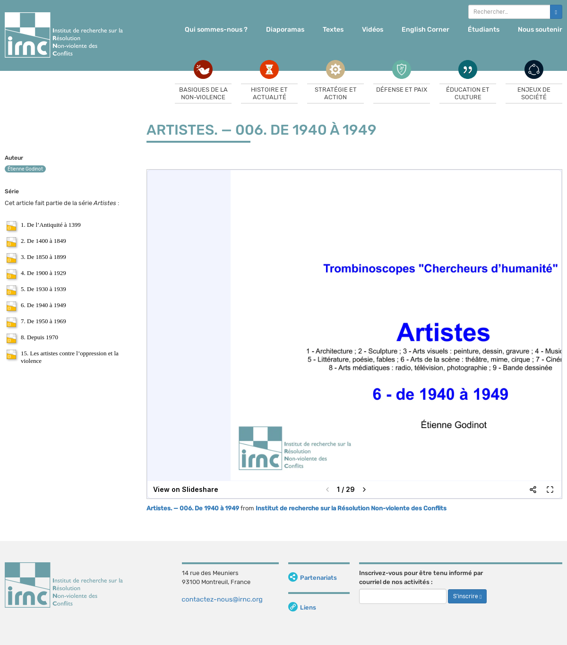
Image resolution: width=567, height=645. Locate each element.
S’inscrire (467, 596)
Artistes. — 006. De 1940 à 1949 (192, 508)
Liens (302, 607)
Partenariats (312, 577)
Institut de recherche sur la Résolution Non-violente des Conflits (351, 508)
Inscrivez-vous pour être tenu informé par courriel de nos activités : (421, 577)
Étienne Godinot (25, 169)
